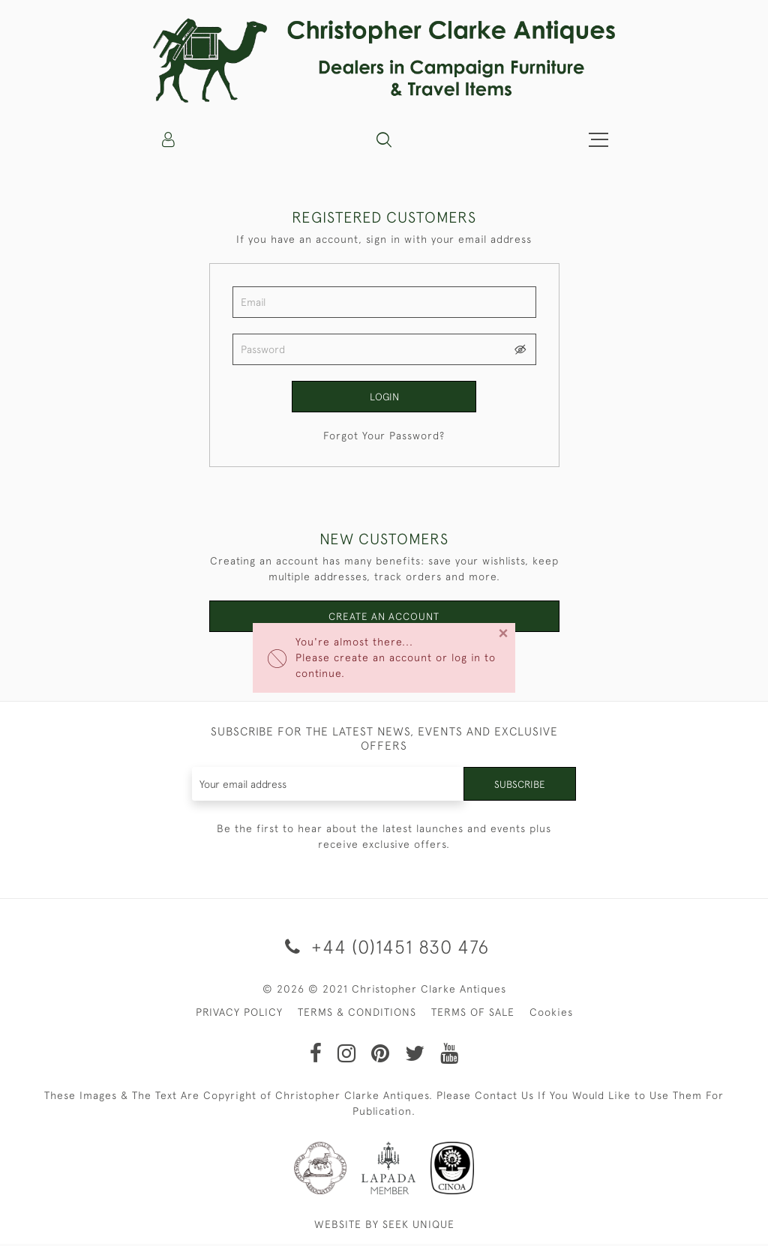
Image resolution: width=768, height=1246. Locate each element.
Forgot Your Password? (384, 436)
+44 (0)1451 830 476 (384, 949)
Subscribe (519, 786)
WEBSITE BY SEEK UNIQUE (384, 1227)
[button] (384, 139)
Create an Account (384, 618)
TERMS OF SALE (472, 1014)
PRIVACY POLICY (239, 1014)
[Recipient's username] (328, 787)
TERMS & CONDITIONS (357, 1014)
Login (384, 397)
